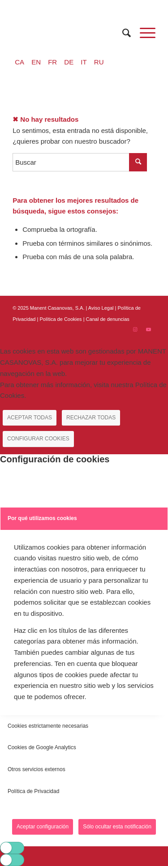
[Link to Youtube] (148, 329)
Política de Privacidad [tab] (33, 791)
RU (99, 62)
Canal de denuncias (107, 319)
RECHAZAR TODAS (91, 417)
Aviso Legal (101, 308)
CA (19, 62)
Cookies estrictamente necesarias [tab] (48, 726)
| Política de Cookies (60, 319)
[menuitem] (122, 32)
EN (36, 62)
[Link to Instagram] (135, 329)
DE (68, 62)
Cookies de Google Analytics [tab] (42, 747)
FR (52, 62)
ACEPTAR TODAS (29, 417)
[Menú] (143, 32)
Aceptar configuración (43, 826)
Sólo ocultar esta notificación (117, 826)
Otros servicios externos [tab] (36, 769)
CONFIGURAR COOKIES (38, 438)
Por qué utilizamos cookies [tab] (42, 518)
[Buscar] (122, 32)
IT (83, 62)
